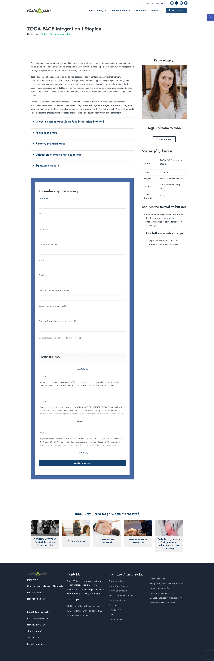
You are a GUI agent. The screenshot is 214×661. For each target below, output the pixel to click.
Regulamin (114, 605)
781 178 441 (73, 581)
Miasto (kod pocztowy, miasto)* (82, 309)
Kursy (101, 10)
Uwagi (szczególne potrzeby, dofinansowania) (82, 343)
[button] (101, 10)
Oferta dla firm (116, 619)
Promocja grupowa (118, 590)
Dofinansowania (120, 10)
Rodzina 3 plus (116, 581)
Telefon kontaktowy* (82, 248)
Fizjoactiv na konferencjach (162, 602)
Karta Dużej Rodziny (119, 586)
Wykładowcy (115, 610)
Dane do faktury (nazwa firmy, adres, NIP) (82, 326)
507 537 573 (73, 589)
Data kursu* (82, 202)
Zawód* (82, 279)
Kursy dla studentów (160, 588)
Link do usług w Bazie (77, 615)
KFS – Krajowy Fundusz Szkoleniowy (84, 611)
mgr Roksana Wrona (164, 127)
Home (30, 34)
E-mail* (82, 263)
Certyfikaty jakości (117, 600)
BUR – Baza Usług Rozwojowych (83, 606)
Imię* (82, 217)
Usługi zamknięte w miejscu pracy (166, 598)
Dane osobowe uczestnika (121, 595)
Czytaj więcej (82, 368)
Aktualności (140, 10)
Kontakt (155, 10)
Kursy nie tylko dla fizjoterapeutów (166, 583)
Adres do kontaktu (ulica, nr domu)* (82, 294)
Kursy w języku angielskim (162, 593)
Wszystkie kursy (157, 578)
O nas (90, 10)
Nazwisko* (82, 233)
